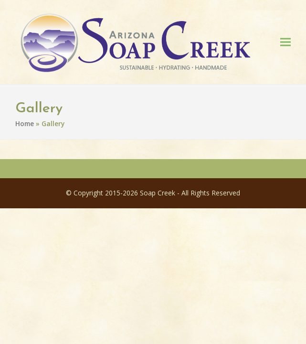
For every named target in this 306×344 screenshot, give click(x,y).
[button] (285, 43)
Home (24, 125)
